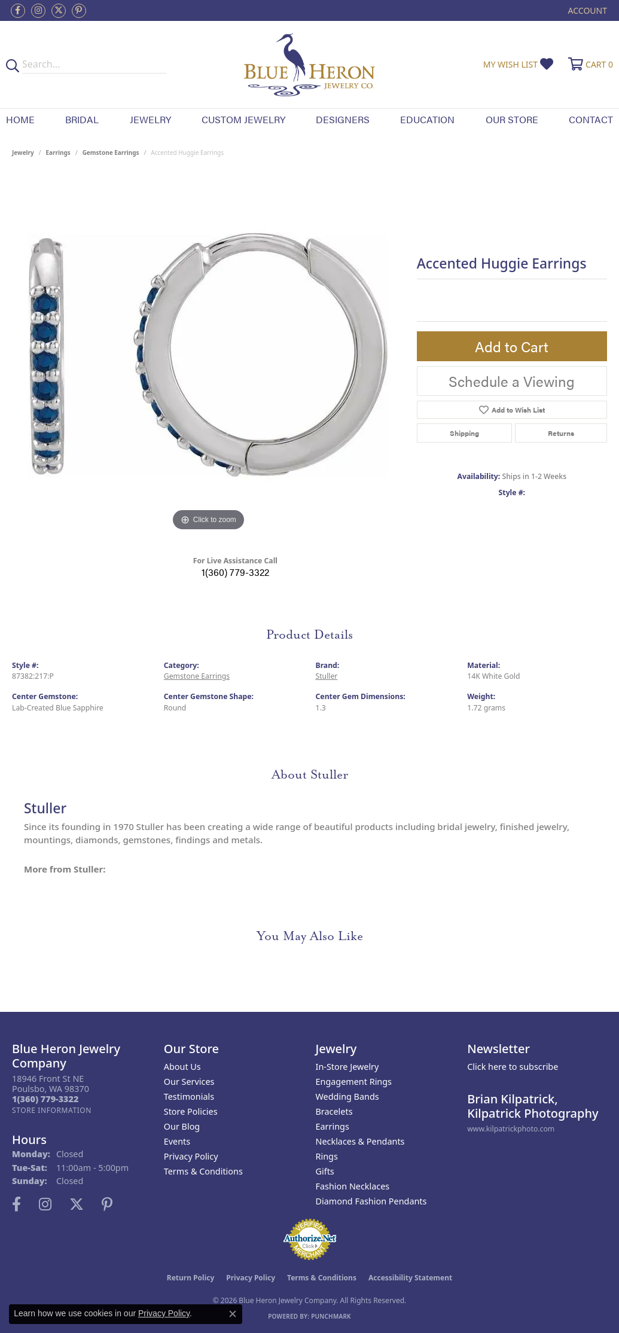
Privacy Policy (191, 1156)
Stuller (327, 676)
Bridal (82, 119)
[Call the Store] (45, 1099)
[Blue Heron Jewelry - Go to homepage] (310, 64)
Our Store (512, 119)
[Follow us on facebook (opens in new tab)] (18, 11)
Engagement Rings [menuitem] (354, 1081)
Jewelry (150, 119)
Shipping (464, 433)
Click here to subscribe (512, 1066)
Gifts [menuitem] (325, 1171)
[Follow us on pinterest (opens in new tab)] (79, 11)
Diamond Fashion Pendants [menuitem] (371, 1201)
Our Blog (182, 1126)
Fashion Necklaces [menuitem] (353, 1186)
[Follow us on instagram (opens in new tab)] (38, 11)
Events (177, 1141)
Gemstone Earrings (111, 152)
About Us (182, 1066)
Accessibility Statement (410, 1278)
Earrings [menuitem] (332, 1126)
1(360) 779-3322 (235, 572)
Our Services (189, 1081)
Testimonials (189, 1096)
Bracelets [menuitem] (334, 1111)
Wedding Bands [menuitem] (347, 1096)
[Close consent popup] (232, 1313)
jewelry (23, 152)
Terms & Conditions (203, 1171)
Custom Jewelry (243, 119)
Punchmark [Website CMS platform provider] (331, 1316)
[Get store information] (52, 1110)
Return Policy (191, 1278)
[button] (586, 10)
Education (427, 119)
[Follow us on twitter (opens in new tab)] (58, 11)
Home (20, 119)
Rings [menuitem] (327, 1156)
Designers (343, 119)
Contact (591, 119)
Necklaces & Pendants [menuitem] (360, 1141)
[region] (208, 354)
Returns (561, 433)
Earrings (58, 152)
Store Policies (191, 1111)
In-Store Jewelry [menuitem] (347, 1066)
